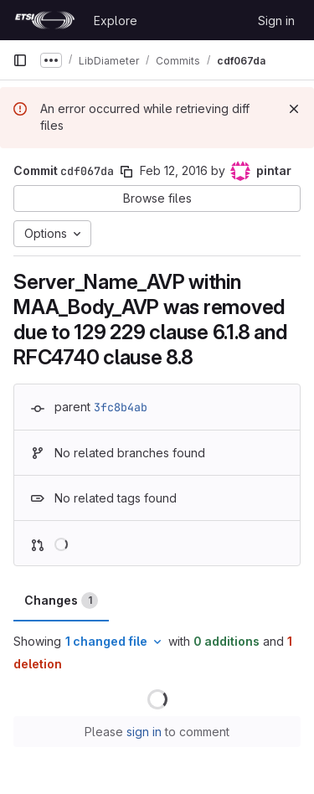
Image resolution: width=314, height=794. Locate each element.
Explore (115, 20)
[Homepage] (44, 20)
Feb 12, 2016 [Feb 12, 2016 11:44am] (174, 170)
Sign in (276, 20)
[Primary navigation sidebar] (20, 60)
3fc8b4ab (120, 407)
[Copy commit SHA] (126, 172)
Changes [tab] (61, 600)
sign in (144, 731)
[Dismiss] (294, 109)
